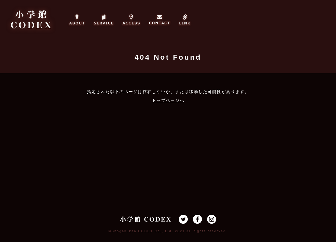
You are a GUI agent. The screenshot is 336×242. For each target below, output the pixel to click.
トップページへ (168, 100)
